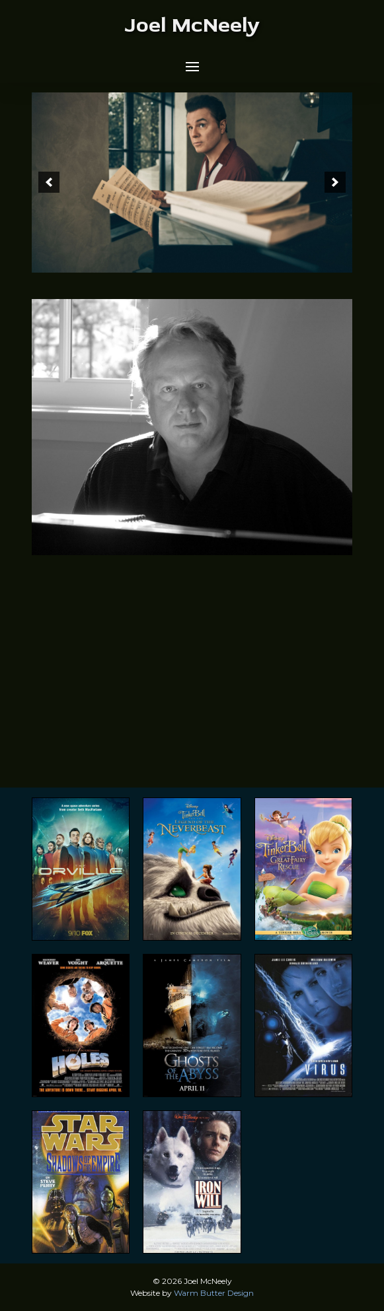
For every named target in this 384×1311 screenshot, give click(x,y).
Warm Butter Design (214, 1293)
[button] (192, 67)
